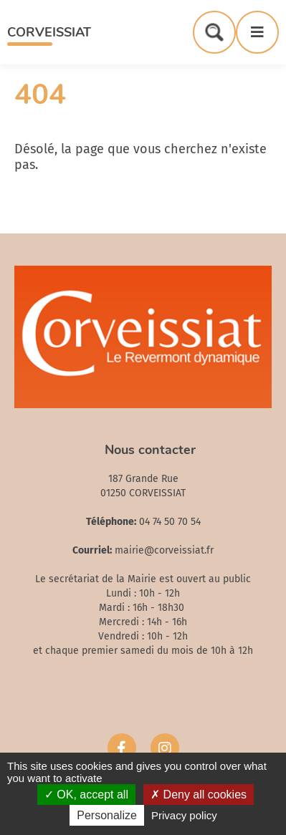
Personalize (107, 815)
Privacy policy (184, 815)
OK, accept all (86, 794)
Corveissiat (49, 32)
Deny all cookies (199, 794)
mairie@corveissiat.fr (164, 550)
